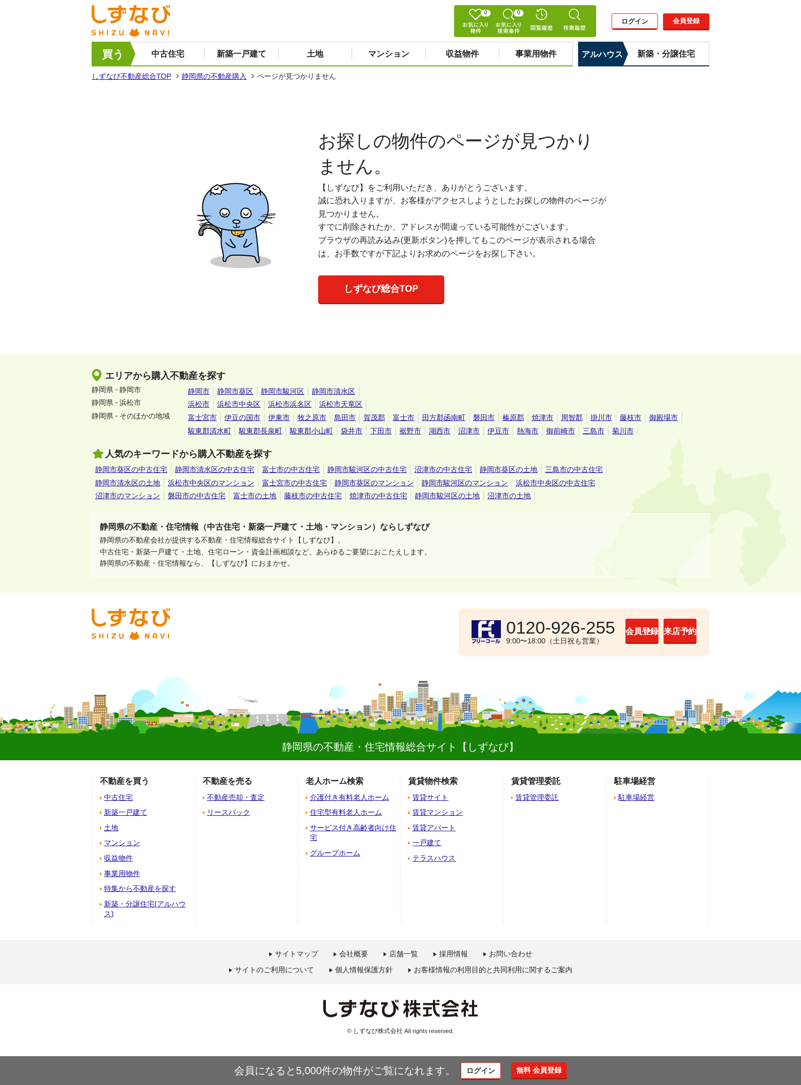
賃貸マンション (437, 812)
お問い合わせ (510, 954)
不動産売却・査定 (236, 797)
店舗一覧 (403, 954)
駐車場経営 (636, 797)
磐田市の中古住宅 (196, 496)
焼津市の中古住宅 (378, 496)
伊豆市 (498, 431)
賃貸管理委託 (537, 797)
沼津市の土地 (509, 496)
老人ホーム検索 (334, 781)
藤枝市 (630, 417)
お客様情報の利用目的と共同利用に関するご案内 (493, 970)
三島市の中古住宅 (574, 469)
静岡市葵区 (235, 391)
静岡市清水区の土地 (127, 483)
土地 (315, 53)
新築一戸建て (241, 53)
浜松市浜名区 (289, 404)
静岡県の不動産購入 (214, 76)
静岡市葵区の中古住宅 (131, 469)
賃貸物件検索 (433, 781)
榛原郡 (513, 417)
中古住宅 (167, 53)
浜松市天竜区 (340, 404)
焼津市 (542, 417)
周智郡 (572, 417)
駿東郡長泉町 (260, 431)
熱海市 (527, 431)
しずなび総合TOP (381, 289)
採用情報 (453, 954)
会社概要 (353, 954)
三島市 (593, 431)
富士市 (403, 417)
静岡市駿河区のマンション (465, 483)
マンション (388, 53)
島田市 (345, 417)
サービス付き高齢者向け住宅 (353, 833)
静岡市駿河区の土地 (447, 496)
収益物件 (462, 53)
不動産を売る (227, 781)
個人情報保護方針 (364, 970)
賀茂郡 (374, 417)
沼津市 (469, 431)
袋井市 (351, 431)
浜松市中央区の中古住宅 (555, 483)
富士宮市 (202, 417)
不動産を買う (124, 781)
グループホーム (335, 853)
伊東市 (279, 417)
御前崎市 (560, 431)
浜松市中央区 (238, 404)
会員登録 (686, 21)
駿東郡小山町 (311, 431)
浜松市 (199, 404)
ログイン (634, 22)
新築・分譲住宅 (666, 53)
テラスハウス (434, 858)
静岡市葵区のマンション (374, 483)
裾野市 (410, 431)
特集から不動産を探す (140, 888)
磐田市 (484, 417)
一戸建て (426, 842)
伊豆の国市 (242, 417)
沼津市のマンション (127, 496)
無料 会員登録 (551, 1070)
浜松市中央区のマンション (211, 483)
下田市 (381, 431)
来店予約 (655, 631)
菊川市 (623, 431)
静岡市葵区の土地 (508, 469)
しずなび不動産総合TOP (131, 76)
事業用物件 (535, 53)
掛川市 (601, 417)
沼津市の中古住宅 (443, 469)
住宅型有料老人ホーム (346, 812)
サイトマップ (296, 954)
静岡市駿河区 (282, 391)
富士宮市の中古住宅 (294, 483)
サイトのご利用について (274, 970)
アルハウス (602, 54)
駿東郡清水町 (209, 431)
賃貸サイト (430, 797)
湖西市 (439, 431)
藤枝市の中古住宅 (313, 496)
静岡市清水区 (333, 391)
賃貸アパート (434, 828)
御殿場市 (663, 417)
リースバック (228, 812)
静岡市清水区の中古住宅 (214, 469)
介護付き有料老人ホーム (349, 797)
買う (113, 54)
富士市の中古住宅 (291, 469)
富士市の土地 (254, 496)
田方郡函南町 (443, 417)
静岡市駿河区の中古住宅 (367, 469)
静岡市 (199, 391)
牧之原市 (312, 417)
